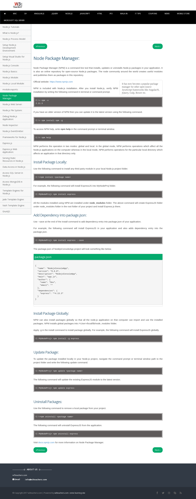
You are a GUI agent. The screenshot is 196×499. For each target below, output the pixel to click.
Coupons (152, 13)
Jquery (55, 13)
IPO (111, 13)
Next (157, 46)
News (167, 13)
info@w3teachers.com (36, 479)
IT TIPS (138, 13)
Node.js (69, 13)
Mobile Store (183, 13)
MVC (15, 13)
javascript (85, 13)
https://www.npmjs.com (61, 81)
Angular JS (39, 13)
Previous (40, 46)
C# (25, 13)
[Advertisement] (98, 31)
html (99, 13)
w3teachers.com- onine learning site (70, 493)
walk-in (124, 13)
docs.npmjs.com (46, 442)
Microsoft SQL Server (14, 20)
